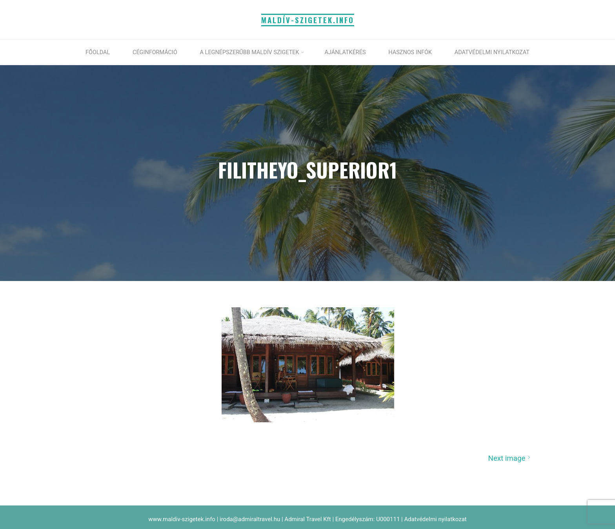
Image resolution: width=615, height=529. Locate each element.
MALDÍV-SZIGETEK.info (307, 20)
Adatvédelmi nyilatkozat (435, 519)
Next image (510, 458)
